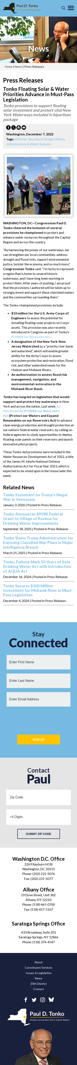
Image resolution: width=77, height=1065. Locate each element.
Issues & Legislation (39, 973)
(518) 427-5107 (42, 909)
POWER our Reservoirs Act (30, 337)
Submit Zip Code (38, 834)
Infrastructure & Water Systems (28, 144)
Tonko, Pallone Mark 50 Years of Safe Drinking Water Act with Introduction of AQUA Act (37, 566)
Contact (38, 989)
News (38, 978)
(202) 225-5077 (42, 879)
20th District (38, 983)
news (38, 48)
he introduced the (31, 411)
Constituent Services (38, 967)
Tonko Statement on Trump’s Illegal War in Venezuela (35, 497)
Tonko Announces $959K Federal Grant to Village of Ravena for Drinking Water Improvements (33, 519)
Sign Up (39, 739)
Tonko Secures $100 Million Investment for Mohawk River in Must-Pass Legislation (38, 590)
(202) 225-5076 (43, 874)
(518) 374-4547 (43, 942)
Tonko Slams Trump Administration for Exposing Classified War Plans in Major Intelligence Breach (38, 543)
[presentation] (38, 719)
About (38, 962)
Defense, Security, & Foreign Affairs (39, 139)
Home (8, 66)
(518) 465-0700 (43, 904)
